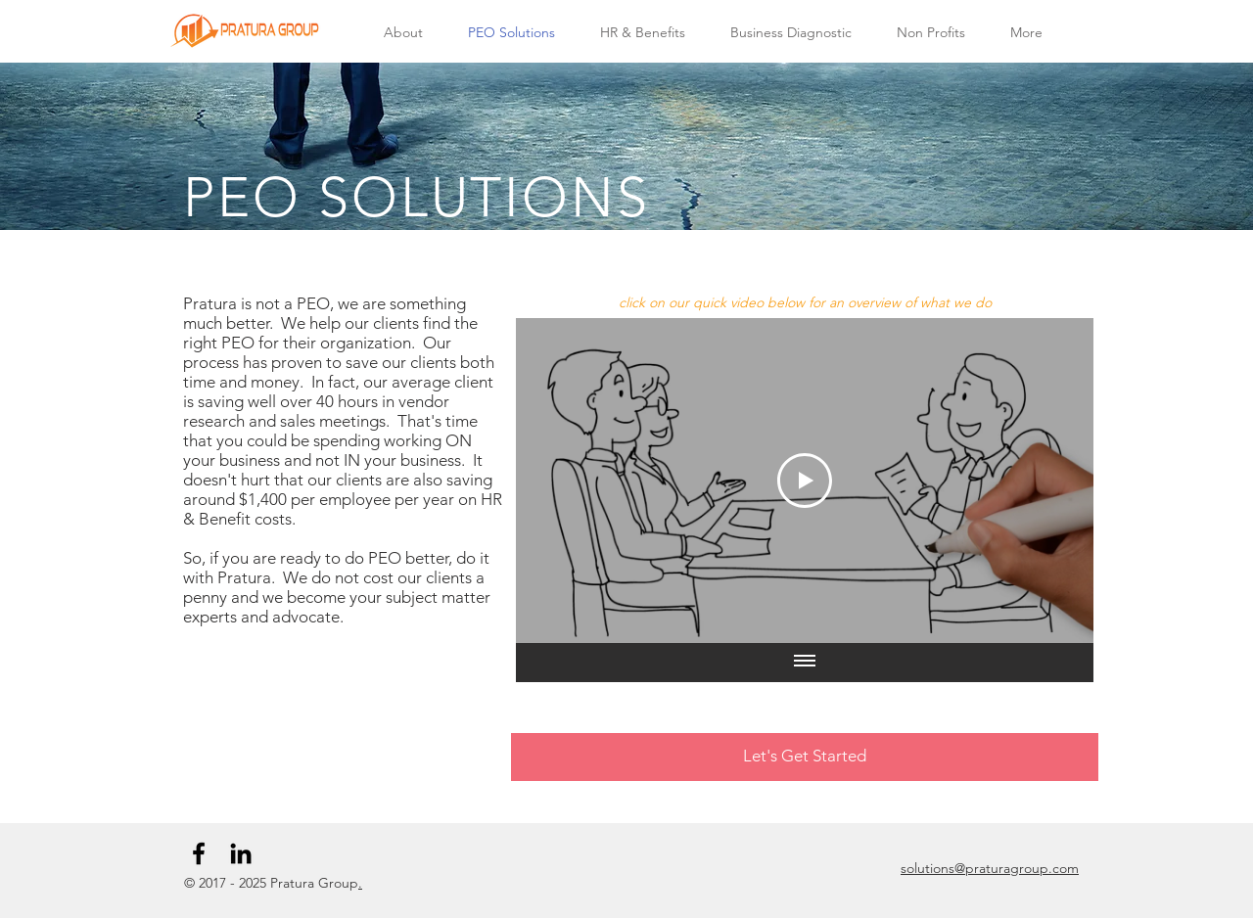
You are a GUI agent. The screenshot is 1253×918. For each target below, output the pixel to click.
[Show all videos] (804, 662)
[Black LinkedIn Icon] (240, 853)
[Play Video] (804, 480)
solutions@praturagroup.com (990, 868)
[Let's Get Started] (804, 757)
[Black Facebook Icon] (198, 853)
